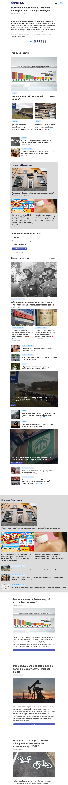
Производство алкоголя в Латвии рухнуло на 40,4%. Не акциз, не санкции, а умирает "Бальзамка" (45, 333)
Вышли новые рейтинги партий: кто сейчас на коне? (32, 601)
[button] (56, 3)
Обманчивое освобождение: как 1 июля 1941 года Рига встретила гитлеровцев (31, 303)
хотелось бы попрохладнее (23, 241)
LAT (61, 2)
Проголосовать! (19, 249)
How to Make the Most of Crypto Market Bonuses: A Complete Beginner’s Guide (38, 588)
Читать (34, 650)
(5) (28, 336)
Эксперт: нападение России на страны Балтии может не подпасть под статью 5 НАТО (32, 458)
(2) (45, 129)
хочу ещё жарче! (20, 245)
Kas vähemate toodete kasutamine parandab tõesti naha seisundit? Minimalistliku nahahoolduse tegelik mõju (45, 218)
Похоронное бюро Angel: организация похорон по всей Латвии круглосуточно (31, 528)
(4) (28, 129)
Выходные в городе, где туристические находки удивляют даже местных (38, 569)
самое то (17, 237)
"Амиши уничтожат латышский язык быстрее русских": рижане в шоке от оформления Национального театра (38, 415)
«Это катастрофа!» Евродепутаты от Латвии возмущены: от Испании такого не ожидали (21, 126)
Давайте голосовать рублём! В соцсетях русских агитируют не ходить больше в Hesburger (22, 333)
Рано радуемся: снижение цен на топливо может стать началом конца (37, 425)
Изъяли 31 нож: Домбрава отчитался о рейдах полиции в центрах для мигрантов (45, 126)
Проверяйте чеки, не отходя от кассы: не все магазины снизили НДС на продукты (37, 152)
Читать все (52, 258)
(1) (36, 473)
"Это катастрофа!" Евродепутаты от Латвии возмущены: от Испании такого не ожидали (31, 399)
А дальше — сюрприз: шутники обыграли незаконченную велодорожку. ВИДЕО (36, 141)
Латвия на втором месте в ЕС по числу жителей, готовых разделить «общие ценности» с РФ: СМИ (36, 481)
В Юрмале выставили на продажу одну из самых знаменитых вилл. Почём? (37, 367)
